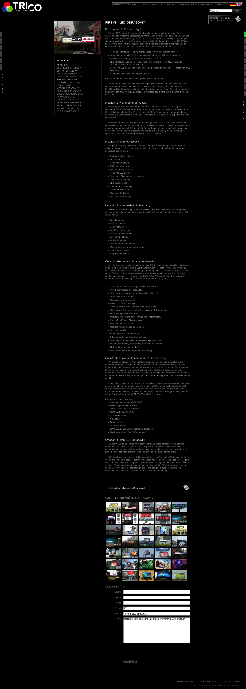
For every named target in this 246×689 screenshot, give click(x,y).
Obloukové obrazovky (70, 94)
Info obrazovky (66, 97)
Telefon (118, 603)
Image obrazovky (67, 74)
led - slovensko (232, 681)
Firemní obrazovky (68, 79)
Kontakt (221, 4)
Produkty (157, 4)
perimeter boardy (186, 681)
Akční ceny (130, 4)
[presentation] (147, 652)
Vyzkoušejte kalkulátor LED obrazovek (127, 488)
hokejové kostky (209, 681)
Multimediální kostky (69, 108)
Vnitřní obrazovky (68, 71)
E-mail (118, 608)
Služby (170, 4)
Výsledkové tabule (68, 111)
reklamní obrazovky (69, 91)
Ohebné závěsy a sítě (69, 100)
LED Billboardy (65, 85)
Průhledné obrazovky (70, 103)
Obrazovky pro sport (69, 77)
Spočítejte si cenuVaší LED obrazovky (220, 19)
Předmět (117, 614)
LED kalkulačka (187, 4)
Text (119, 619)
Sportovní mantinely (69, 105)
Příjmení (117, 597)
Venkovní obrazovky (69, 68)
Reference (206, 4)
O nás (144, 4)
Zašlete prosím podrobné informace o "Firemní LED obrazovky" (156, 630)
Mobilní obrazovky (68, 88)
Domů (117, 4)
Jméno (118, 592)
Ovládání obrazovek (69, 82)
